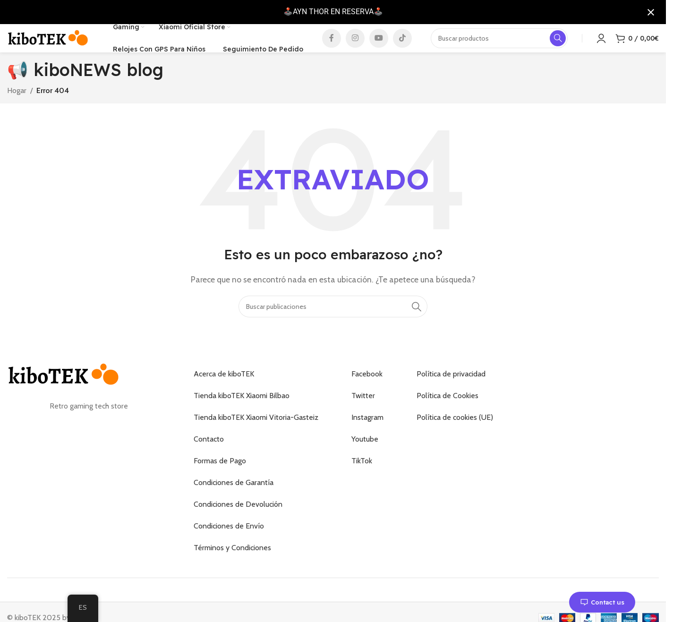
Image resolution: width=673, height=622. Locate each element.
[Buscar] (333, 321)
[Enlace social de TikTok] (402, 45)
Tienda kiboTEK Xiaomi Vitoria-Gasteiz (256, 431)
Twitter (363, 410)
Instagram (367, 431)
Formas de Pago (220, 475)
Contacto (209, 453)
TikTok (361, 475)
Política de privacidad (451, 388)
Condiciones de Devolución (238, 518)
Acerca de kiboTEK (224, 388)
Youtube (364, 453)
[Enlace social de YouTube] (378, 45)
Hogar (16, 104)
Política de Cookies (447, 410)
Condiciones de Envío (229, 540)
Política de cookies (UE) (455, 431)
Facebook (367, 388)
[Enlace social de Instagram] (355, 45)
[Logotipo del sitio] (48, 44)
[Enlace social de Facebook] (331, 45)
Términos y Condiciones (232, 562)
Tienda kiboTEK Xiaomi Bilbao (242, 410)
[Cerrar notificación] (650, 12)
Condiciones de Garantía (233, 497)
